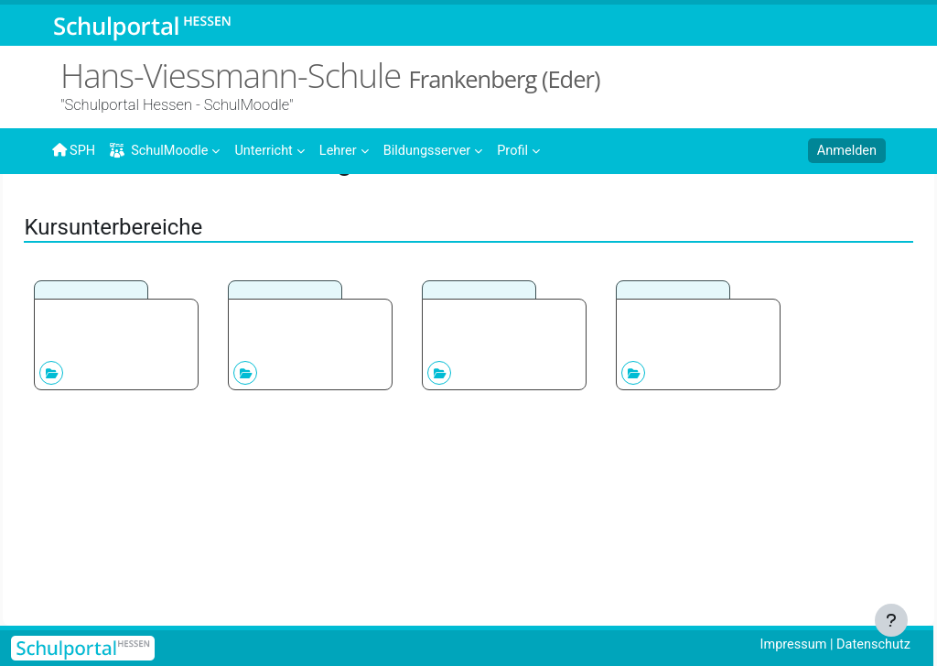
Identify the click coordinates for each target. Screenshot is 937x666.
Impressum (789, 645)
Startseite (81, 212)
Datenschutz (872, 645)
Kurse (125, 208)
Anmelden (846, 151)
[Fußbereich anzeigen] (891, 620)
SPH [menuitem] (74, 150)
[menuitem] (274, 149)
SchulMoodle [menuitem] (162, 150)
